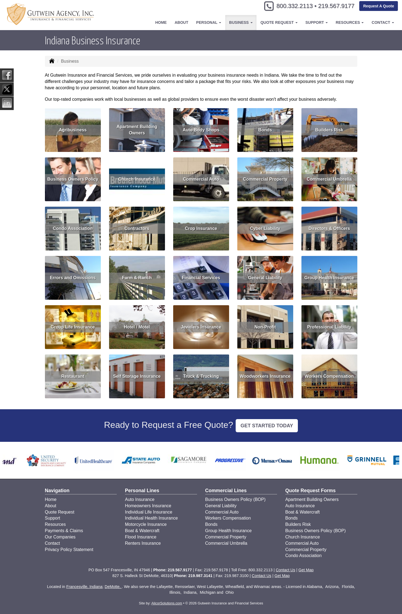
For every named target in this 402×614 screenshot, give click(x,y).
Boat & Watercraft (142, 530)
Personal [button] (208, 22)
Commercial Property (265, 179)
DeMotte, (113, 586)
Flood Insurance (140, 537)
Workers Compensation (329, 376)
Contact (52, 543)
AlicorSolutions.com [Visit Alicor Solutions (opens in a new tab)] (166, 603)
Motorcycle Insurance (146, 524)
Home (161, 22)
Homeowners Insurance (148, 505)
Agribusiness (73, 130)
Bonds (265, 130)
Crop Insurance (201, 228)
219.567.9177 (335, 6)
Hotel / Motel (137, 327)
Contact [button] (383, 22)
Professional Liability (329, 327)
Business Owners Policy (72, 179)
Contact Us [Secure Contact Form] (285, 570)
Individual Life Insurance (148, 512)
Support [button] (316, 22)
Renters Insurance (143, 543)
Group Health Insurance (329, 277)
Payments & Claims (64, 530)
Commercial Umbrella (329, 179)
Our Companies (60, 537)
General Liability (265, 277)
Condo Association (73, 228)
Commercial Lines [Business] (226, 490)
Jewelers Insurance (201, 327)
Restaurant (72, 376)
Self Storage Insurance (137, 376)
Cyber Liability (265, 228)
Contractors (136, 228)
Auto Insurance (140, 499)
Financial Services (201, 277)
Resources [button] (350, 22)
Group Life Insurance (73, 327)
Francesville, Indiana (84, 586)
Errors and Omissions (73, 277)
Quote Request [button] (278, 22)
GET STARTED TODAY (267, 425)
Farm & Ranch (137, 277)
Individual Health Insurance (151, 518)
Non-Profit (265, 327)
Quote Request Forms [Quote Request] (310, 490)
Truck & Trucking (201, 376)
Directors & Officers (329, 228)
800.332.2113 (292, 6)
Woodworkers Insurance (265, 376)
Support (52, 518)
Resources (55, 524)
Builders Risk (329, 130)
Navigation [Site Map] (57, 490)
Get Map (305, 570)
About (181, 22)
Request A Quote (378, 6)
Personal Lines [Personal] (142, 490)
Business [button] (240, 22)
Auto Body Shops (201, 130)
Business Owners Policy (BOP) (235, 499)
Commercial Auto (201, 179)
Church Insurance (136, 179)
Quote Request (60, 512)
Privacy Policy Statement (69, 549)
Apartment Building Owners (136, 129)
